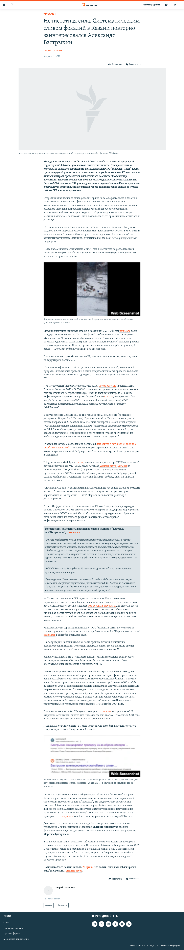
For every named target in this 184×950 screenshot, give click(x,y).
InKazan (122, 466)
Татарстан (50, 14)
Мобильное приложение (16, 939)
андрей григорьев (53, 50)
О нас (6, 923)
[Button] (115, 64)
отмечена (105, 711)
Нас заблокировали (13, 928)
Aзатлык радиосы (151, 5)
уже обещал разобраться (102, 606)
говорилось (73, 532)
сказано (108, 396)
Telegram (87, 867)
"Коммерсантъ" (108, 466)
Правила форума (11, 934)
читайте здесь (74, 871)
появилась (49, 635)
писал (80, 462)
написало (124, 331)
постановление (107, 386)
